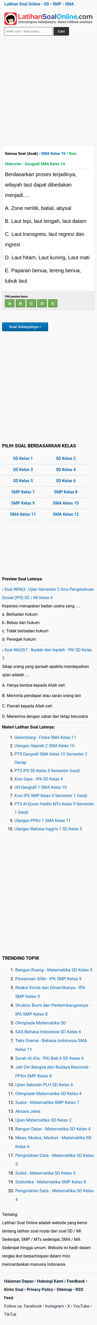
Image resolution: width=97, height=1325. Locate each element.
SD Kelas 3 (23, 469)
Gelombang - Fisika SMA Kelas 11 (45, 737)
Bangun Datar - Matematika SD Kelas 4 (53, 1128)
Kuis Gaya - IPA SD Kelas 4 (38, 779)
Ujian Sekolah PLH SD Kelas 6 (44, 1084)
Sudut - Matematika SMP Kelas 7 (47, 1102)
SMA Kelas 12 (66, 514)
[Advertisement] (48, 91)
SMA (69, 4)
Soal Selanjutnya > (25, 327)
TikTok (10, 1314)
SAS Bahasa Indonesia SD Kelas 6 (48, 1031)
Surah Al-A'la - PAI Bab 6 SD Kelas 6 (49, 1058)
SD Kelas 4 (66, 469)
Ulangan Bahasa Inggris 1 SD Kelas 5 (48, 828)
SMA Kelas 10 (53, 153)
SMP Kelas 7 (23, 491)
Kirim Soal (13, 1289)
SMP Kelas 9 (23, 503)
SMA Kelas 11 (23, 514)
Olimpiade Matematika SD (40, 1022)
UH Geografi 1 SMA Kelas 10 (40, 787)
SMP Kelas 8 (66, 491)
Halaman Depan (19, 1281)
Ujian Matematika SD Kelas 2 (43, 1120)
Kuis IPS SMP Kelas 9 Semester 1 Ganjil (50, 795)
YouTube (81, 1306)
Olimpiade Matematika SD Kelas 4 (48, 1093)
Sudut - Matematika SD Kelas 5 (45, 1173)
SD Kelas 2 (66, 458)
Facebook (33, 1306)
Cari (61, 31)
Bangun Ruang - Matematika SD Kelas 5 (53, 969)
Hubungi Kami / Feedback (61, 1281)
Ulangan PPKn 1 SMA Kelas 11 (42, 820)
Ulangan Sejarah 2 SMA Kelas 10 (44, 745)
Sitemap (64, 1289)
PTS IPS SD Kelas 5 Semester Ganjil (47, 770)
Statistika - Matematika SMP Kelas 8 (50, 1181)
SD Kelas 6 (66, 480)
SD (46, 4)
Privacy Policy (40, 1289)
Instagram (54, 1306)
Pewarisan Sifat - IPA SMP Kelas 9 (48, 978)
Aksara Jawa (27, 1111)
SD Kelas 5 (23, 480)
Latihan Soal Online (22, 4)
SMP (57, 4)
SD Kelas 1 (23, 458)
